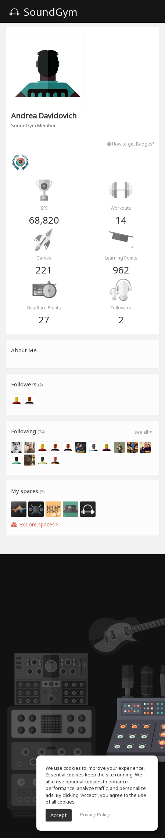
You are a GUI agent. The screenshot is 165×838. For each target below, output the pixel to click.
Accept (58, 815)
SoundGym (43, 12)
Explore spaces (34, 524)
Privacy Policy (95, 814)
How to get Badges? (130, 144)
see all (143, 432)
